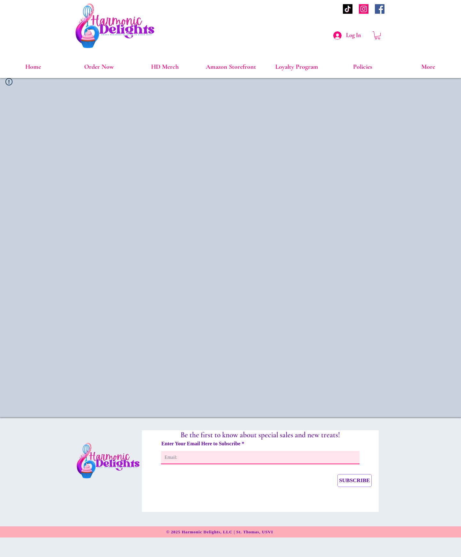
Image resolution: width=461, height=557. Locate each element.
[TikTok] (347, 9)
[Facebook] (379, 9)
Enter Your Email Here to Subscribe (201, 443)
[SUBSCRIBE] (354, 480)
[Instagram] (363, 9)
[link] (377, 35)
